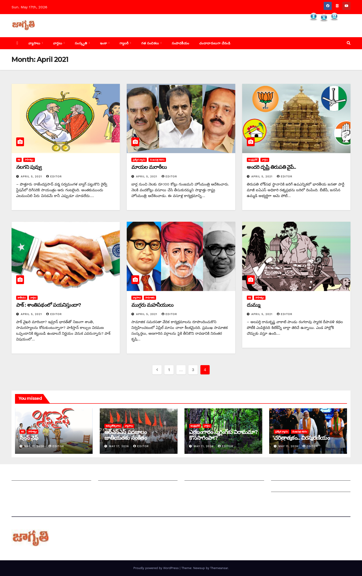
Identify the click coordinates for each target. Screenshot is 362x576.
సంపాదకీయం (180, 43)
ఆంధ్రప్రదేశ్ (252, 159)
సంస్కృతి (81, 43)
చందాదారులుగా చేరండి (214, 43)
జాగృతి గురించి (23, 476)
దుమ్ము (253, 305)
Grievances (281, 487)
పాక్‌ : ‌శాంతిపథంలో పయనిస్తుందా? (48, 305)
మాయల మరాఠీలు (148, 167)
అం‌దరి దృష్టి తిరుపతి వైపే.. (271, 167)
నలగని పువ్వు (29, 167)
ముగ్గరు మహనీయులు (152, 305)
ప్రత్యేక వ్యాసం (139, 159)
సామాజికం (150, 297)
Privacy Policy (283, 498)
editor (54, 176)
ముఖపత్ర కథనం (157, 159)
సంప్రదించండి (21, 487)
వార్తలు (58, 43)
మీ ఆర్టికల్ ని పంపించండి (116, 476)
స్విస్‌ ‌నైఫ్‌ (29, 437)
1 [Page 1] (169, 369)
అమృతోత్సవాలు (113, 425)
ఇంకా (104, 43)
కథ (19, 159)
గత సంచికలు (150, 43)
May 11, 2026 (204, 446)
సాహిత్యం (29, 159)
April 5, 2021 (32, 176)
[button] (348, 43)
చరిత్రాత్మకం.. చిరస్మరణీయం (302, 437)
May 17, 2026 (34, 446)
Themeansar (219, 568)
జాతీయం (22, 297)
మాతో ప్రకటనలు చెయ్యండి (117, 487)
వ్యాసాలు (34, 43)
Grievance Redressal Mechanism (300, 476)
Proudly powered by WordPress (156, 568)
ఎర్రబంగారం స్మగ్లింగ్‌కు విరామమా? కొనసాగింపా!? (223, 435)
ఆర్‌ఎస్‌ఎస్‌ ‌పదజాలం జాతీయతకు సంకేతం (125, 435)
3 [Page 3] (193, 369)
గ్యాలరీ (125, 43)
